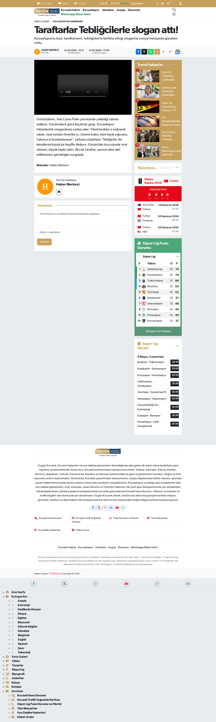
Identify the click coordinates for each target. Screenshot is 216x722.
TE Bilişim (54, 574)
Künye (13, 682)
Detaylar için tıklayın (158, 331)
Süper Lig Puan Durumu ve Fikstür (36, 704)
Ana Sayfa (15, 592)
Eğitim (18, 618)
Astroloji (20, 605)
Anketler (15, 678)
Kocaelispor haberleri (68, 21)
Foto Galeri (45, 3)
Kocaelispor (91, 10)
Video (63, 3)
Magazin (20, 635)
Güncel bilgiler (24, 626)
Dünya (18, 613)
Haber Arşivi (81, 530)
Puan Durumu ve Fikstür (124, 518)
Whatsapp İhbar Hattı (76, 14)
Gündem (108, 10)
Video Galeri (41, 21)
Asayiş (121, 10)
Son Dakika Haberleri (47, 530)
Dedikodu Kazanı (26, 609)
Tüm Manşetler (157, 518)
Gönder (44, 241)
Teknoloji (20, 652)
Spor (17, 648)
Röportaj (15, 669)
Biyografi (15, 674)
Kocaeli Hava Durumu (48, 518)
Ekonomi (134, 10)
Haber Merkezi (67, 184)
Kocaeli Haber (70, 10)
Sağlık (18, 639)
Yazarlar (80, 3)
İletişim (13, 686)
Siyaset (19, 643)
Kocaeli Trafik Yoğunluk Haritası (86, 520)
